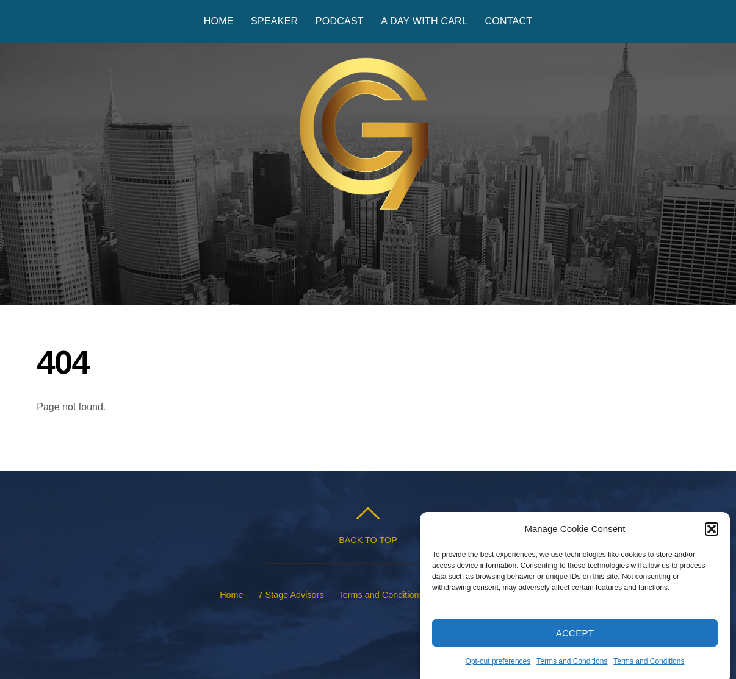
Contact (508, 21)
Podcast (340, 21)
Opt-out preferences (498, 665)
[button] (711, 533)
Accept (575, 636)
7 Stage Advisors (291, 595)
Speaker (274, 21)
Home (219, 21)
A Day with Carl (424, 21)
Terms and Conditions (571, 665)
